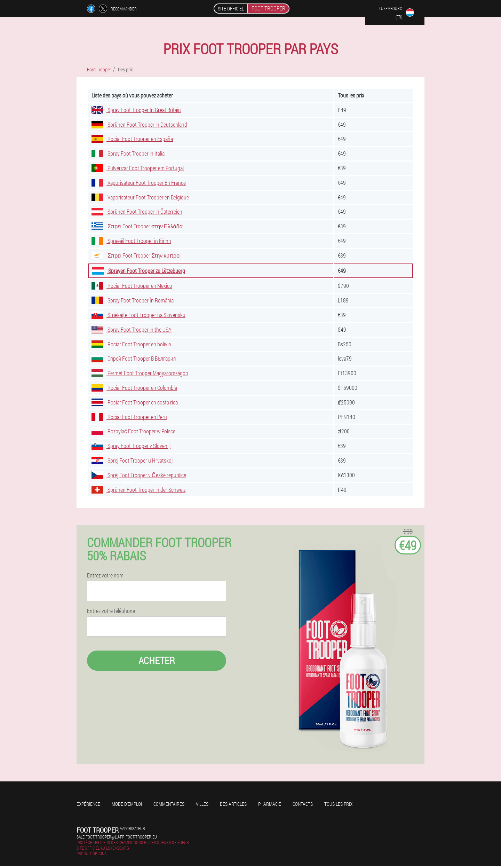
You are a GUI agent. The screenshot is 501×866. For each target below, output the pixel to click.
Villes (202, 804)
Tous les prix (338, 804)
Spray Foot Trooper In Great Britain (136, 109)
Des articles (233, 804)
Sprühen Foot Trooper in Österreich (137, 211)
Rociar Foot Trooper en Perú (129, 416)
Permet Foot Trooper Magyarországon (140, 373)
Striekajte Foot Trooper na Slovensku (138, 314)
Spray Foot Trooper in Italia (128, 153)
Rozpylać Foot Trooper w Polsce (133, 431)
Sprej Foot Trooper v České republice (139, 475)
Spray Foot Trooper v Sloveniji (131, 445)
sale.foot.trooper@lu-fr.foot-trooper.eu (117, 837)
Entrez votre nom (105, 575)
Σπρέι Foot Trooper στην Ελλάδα (137, 226)
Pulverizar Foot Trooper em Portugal (138, 168)
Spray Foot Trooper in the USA (132, 329)
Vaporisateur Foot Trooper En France (139, 182)
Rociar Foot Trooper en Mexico (132, 285)
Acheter (156, 660)
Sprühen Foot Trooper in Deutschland (139, 124)
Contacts (303, 804)
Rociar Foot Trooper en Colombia (134, 387)
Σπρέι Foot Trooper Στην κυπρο (136, 255)
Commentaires (168, 804)
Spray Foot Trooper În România (133, 300)
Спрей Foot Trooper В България (134, 358)
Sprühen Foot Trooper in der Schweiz (138, 489)
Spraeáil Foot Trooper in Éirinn (131, 240)
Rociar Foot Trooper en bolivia (131, 344)
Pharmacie (269, 804)
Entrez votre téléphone (111, 611)
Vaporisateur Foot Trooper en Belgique (140, 197)
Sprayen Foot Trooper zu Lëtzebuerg (138, 270)
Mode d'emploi (127, 804)
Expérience (88, 804)
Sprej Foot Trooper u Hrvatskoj (132, 460)
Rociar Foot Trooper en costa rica (135, 402)
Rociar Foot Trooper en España (132, 138)
